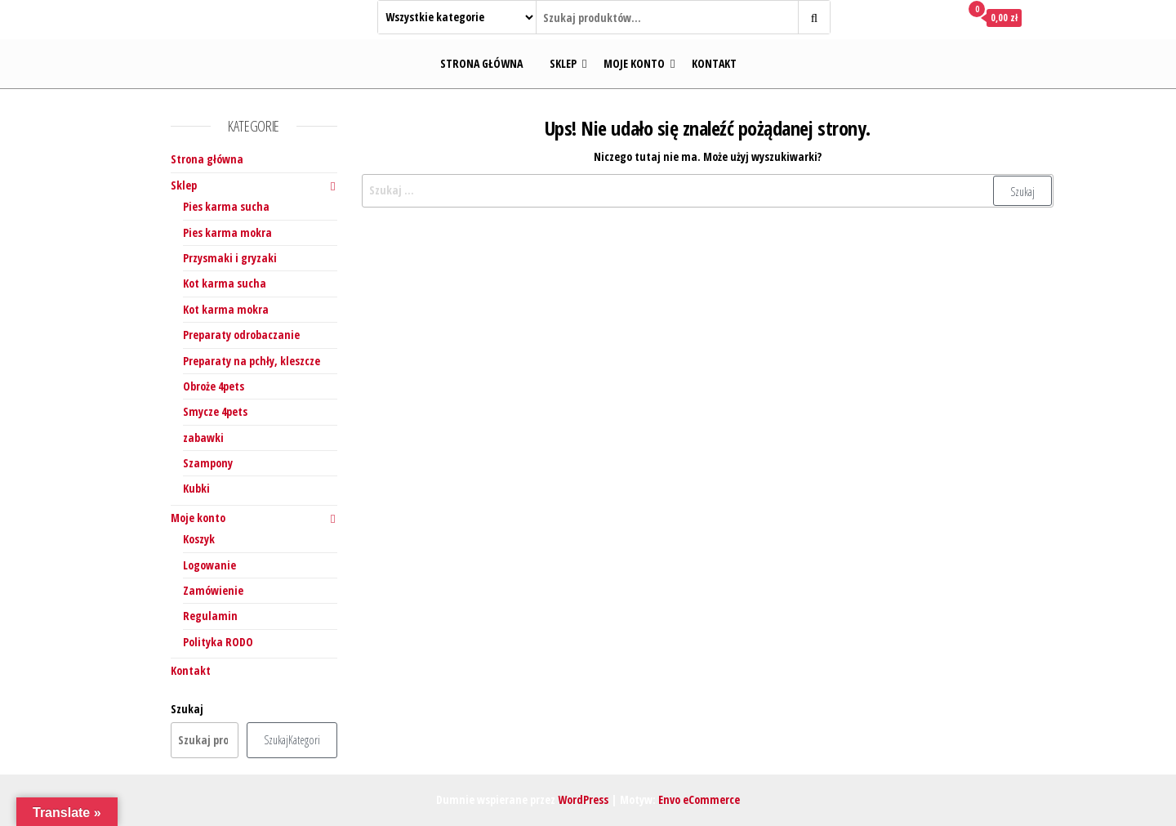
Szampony (208, 463)
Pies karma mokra (227, 232)
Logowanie (209, 565)
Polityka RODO (218, 642)
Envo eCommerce (699, 799)
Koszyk (199, 539)
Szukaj (187, 709)
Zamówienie (213, 590)
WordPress (583, 799)
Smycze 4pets (215, 411)
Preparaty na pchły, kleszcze (251, 360)
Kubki (196, 488)
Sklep (563, 63)
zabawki (203, 437)
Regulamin (210, 615)
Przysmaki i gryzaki (230, 258)
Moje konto (634, 63)
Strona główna (481, 63)
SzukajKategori (292, 740)
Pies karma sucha (226, 206)
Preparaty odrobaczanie (241, 334)
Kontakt (714, 63)
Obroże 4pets (213, 386)
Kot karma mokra (226, 309)
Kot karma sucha (224, 283)
